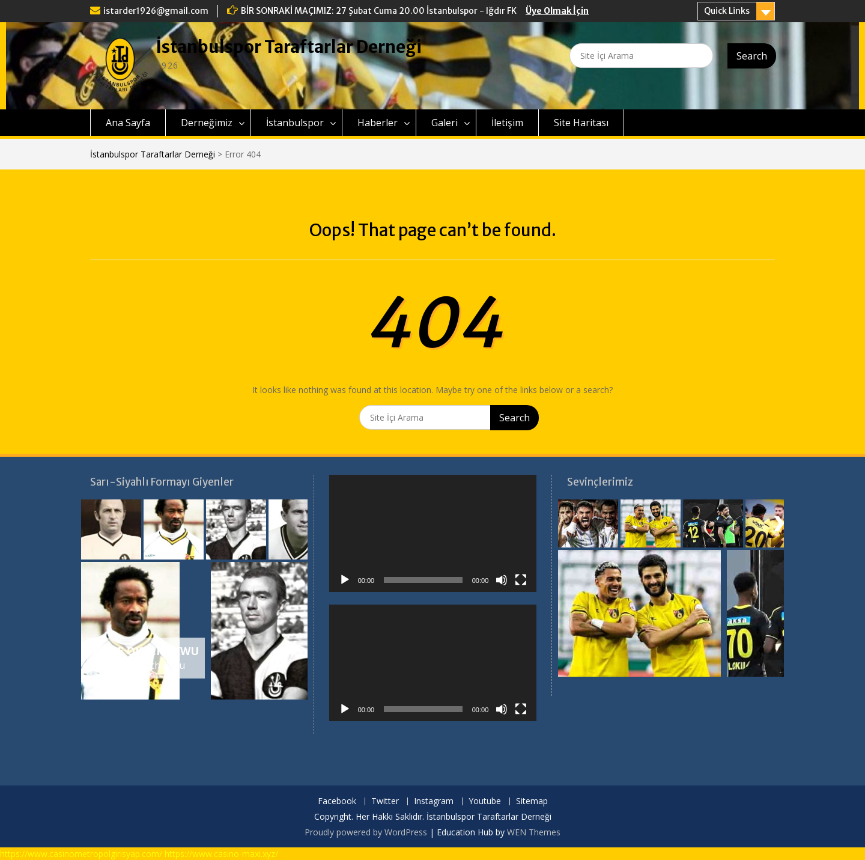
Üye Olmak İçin (557, 10)
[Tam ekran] (521, 580)
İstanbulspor (295, 122)
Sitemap (532, 801)
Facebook (337, 801)
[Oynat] (345, 580)
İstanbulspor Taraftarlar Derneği (289, 47)
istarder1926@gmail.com (155, 10)
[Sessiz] (502, 580)
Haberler (377, 122)
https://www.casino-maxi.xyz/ (221, 853)
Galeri (444, 122)
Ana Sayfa (128, 122)
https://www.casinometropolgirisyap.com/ (81, 853)
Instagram (434, 801)
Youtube (485, 801)
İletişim (507, 122)
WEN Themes (533, 832)
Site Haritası (581, 122)
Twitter (385, 801)
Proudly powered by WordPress (366, 832)
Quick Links (727, 10)
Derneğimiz (206, 122)
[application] (433, 533)
